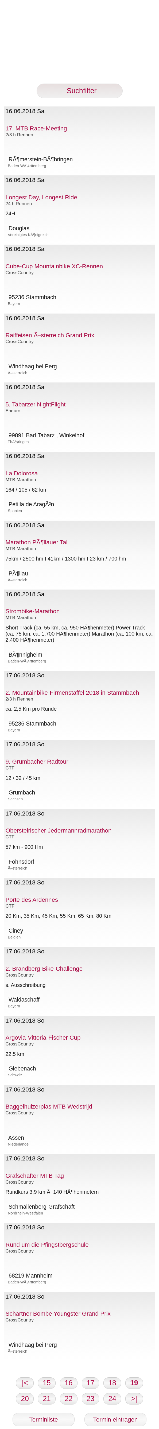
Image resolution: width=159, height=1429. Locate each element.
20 (25, 1399)
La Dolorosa (22, 473)
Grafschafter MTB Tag (35, 1175)
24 (112, 1399)
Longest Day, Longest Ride (41, 197)
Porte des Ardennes (32, 899)
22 (69, 1399)
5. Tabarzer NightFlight (36, 404)
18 (112, 1383)
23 (90, 1399)
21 (47, 1399)
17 (90, 1383)
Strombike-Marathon (33, 611)
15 (47, 1383)
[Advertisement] (79, 46)
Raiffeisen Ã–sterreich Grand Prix (50, 335)
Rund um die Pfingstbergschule (47, 1244)
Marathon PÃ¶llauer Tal (37, 542)
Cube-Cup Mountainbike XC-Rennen (54, 266)
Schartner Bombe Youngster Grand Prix (58, 1313)
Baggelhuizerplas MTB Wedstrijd (49, 1106)
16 (69, 1383)
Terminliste (43, 1419)
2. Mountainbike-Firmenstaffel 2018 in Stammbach (72, 692)
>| (134, 1399)
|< (25, 1383)
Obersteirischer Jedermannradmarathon (59, 830)
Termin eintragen (115, 1419)
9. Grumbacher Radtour (37, 761)
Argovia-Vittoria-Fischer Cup (43, 1037)
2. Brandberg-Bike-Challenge (44, 968)
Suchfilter (79, 91)
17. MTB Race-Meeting (36, 128)
